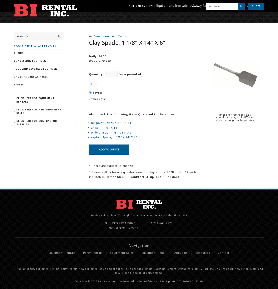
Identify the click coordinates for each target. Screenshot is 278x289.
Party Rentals (211, 17)
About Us (181, 253)
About (163, 6)
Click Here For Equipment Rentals (35, 100)
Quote (256, 5)
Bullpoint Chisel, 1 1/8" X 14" (111, 123)
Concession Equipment (31, 61)
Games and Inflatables (31, 76)
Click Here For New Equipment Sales (38, 111)
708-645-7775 (145, 6)
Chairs (18, 53)
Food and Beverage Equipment (36, 68)
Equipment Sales (122, 253)
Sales (229, 17)
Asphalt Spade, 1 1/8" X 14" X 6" (114, 137)
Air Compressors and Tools (107, 36)
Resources (179, 6)
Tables (19, 84)
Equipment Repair (250, 17)
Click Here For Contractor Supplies (36, 122)
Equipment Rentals (182, 17)
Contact (196, 6)
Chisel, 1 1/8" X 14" (104, 127)
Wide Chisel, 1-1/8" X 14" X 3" (112, 132)
